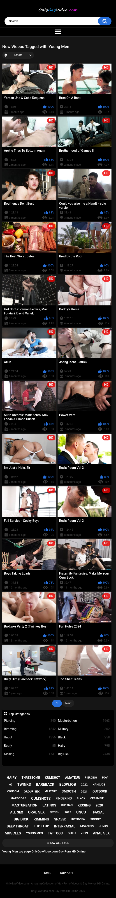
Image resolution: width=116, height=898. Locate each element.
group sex (32, 791)
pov (105, 777)
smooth (69, 791)
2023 (68, 812)
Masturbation (84, 721)
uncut (82, 812)
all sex (16, 812)
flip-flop (41, 826)
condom (13, 791)
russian (67, 805)
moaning (87, 826)
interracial (64, 826)
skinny (95, 819)
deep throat (18, 826)
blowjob (67, 784)
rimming (41, 819)
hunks (103, 826)
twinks (24, 784)
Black (84, 737)
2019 (84, 833)
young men (34, 833)
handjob (99, 784)
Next (68, 703)
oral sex (36, 812)
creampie (97, 798)
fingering (64, 798)
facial (98, 812)
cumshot (52, 777)
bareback (45, 784)
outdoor (100, 791)
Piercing (30, 721)
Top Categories (19, 714)
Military (84, 729)
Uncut (30, 737)
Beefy (30, 746)
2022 (84, 784)
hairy (12, 778)
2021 (84, 791)
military (51, 791)
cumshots (41, 798)
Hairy (84, 746)
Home (47, 873)
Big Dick (84, 754)
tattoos (55, 833)
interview (78, 819)
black (81, 798)
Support (66, 873)
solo (72, 833)
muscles (13, 833)
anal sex (101, 833)
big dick (21, 819)
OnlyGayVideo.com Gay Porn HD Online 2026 (58, 891)
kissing (84, 805)
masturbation (24, 805)
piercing (91, 777)
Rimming (30, 729)
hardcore (18, 798)
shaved (60, 819)
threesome (31, 777)
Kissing (30, 754)
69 (10, 784)
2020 (99, 805)
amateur (72, 777)
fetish (55, 812)
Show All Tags (58, 843)
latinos (49, 805)
